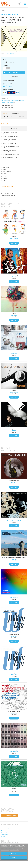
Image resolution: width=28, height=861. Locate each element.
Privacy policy (4, 830)
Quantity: (5, 65)
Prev (14, 128)
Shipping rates (6, 84)
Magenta (14, 236)
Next (16, 128)
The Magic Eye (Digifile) (14, 673)
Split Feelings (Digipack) (14, 749)
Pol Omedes (14, 353)
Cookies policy (4, 832)
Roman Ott (14, 559)
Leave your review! (11, 53)
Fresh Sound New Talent (8, 22)
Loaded (14, 788)
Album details (9, 117)
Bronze (14, 519)
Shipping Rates (4, 834)
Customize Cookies (14, 850)
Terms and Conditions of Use (7, 829)
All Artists (3, 836)
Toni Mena (14, 430)
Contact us (3, 827)
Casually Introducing (14, 480)
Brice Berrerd (10, 102)
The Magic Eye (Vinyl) (14, 634)
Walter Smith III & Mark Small (14, 520)
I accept (14, 857)
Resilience (14, 596)
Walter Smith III (14, 100)
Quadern (14, 428)
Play (12, 128)
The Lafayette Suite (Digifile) (14, 711)
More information (5, 850)
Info (5, 113)
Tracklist (15, 113)
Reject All (14, 853)
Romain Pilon (14, 636)
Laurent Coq (14, 713)
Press (21, 117)
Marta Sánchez (14, 315)
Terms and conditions (7, 86)
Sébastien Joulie (8, 8)
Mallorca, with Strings (14, 352)
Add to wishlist (14, 76)
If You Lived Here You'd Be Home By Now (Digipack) (14, 557)
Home (2, 8)
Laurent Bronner (14, 392)
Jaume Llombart (14, 238)
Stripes (14, 390)
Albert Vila (14, 276)
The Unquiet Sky (14, 275)
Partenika (14, 313)
